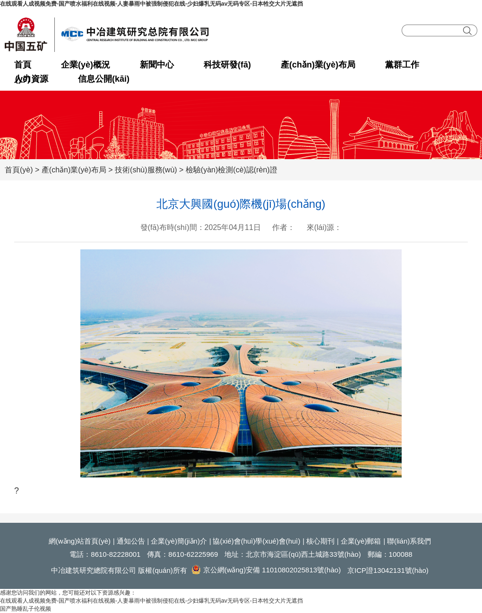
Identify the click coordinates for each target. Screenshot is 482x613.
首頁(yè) (22, 66)
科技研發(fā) (227, 64)
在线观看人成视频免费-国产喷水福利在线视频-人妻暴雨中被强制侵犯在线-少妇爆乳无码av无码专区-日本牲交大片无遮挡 (151, 3)
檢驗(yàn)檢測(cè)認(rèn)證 (231, 170)
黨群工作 (402, 64)
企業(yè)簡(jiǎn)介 (179, 541)
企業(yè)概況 (85, 64)
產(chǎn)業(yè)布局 (318, 64)
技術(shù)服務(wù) (146, 170)
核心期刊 (320, 541)
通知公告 (131, 541)
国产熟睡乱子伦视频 (25, 608)
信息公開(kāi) (103, 79)
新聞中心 (157, 64)
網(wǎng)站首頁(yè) (80, 541)
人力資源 (31, 79)
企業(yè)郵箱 (361, 541)
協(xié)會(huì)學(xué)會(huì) (256, 541)
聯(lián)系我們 (409, 541)
